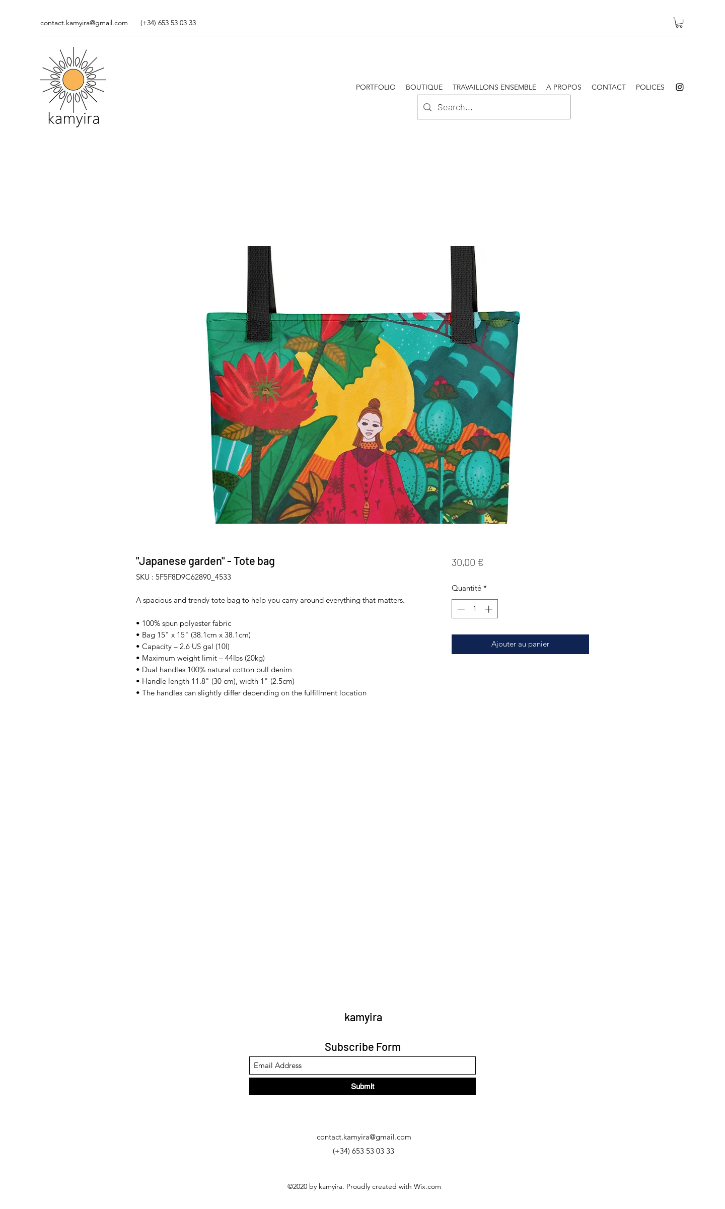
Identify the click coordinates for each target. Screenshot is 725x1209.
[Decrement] (460, 609)
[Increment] (489, 609)
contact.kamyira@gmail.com (84, 22)
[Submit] (362, 1086)
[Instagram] (680, 87)
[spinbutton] (474, 609)
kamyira (363, 1016)
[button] (679, 23)
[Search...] (493, 107)
